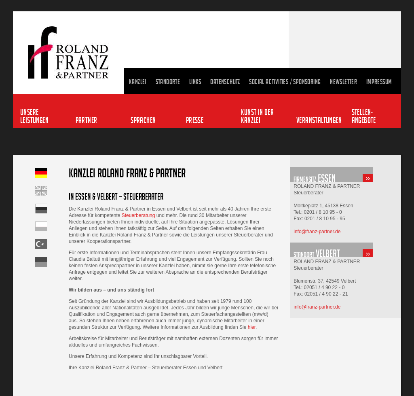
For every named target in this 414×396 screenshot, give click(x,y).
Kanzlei (137, 82)
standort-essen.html (345, 174)
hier (252, 327)
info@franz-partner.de (317, 231)
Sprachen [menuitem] (143, 120)
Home (52, 191)
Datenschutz (225, 82)
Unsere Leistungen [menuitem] (34, 116)
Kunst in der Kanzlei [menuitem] (257, 116)
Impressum (379, 82)
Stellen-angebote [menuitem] (364, 116)
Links (195, 82)
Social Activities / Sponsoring (285, 82)
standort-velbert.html (345, 250)
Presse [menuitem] (194, 120)
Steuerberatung (138, 215)
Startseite (52, 208)
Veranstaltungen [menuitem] (318, 120)
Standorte (168, 82)
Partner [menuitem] (86, 120)
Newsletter (343, 82)
